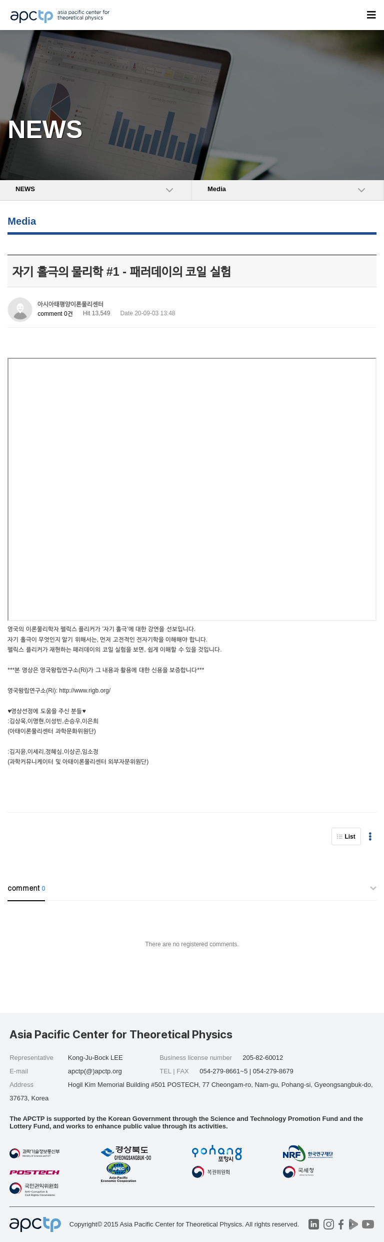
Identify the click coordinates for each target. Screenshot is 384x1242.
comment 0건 (55, 313)
